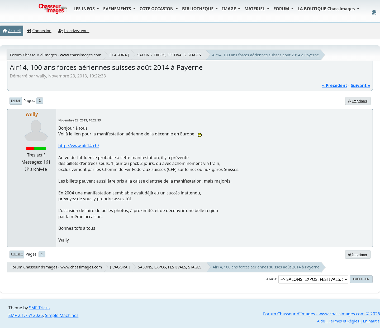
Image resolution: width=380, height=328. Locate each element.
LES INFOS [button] (84, 9)
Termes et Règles (344, 321)
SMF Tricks (39, 308)
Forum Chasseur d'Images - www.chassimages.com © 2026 (321, 314)
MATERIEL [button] (255, 9)
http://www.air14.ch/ (78, 146)
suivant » (360, 85)
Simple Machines (62, 315)
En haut (17, 254)
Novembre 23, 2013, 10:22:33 (79, 120)
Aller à (271, 279)
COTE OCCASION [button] (157, 9)
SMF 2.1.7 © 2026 (25, 315)
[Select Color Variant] (374, 12)
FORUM (281, 9)
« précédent (334, 85)
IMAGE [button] (229, 9)
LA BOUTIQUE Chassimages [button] (327, 9)
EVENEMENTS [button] (117, 9)
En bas (15, 100)
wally (32, 113)
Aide (321, 321)
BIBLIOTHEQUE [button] (198, 9)
